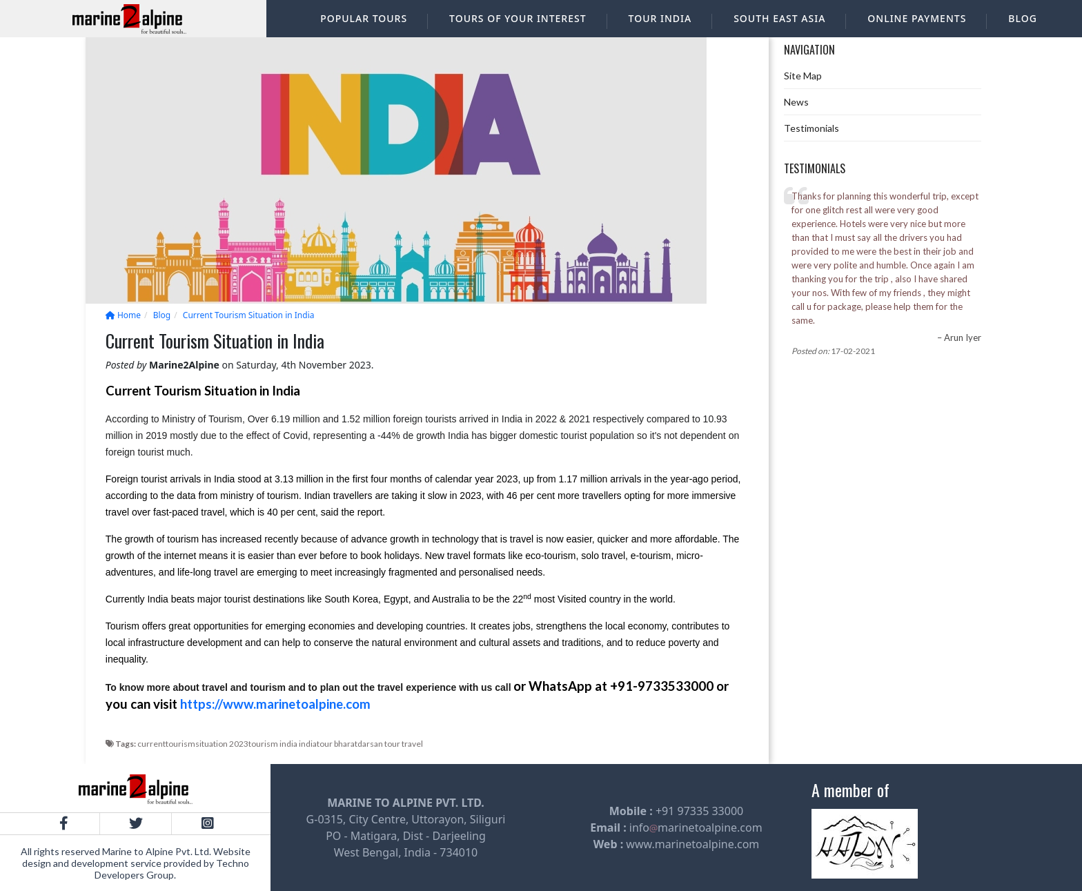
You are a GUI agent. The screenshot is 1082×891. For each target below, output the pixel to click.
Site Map (803, 75)
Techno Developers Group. (172, 869)
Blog (1022, 18)
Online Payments (916, 18)
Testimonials (811, 128)
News (796, 102)
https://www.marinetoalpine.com (275, 704)
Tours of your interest (517, 18)
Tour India (660, 18)
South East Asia (779, 18)
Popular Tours (363, 18)
